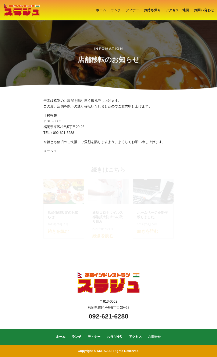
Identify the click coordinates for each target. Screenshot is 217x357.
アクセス (135, 336)
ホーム (101, 10)
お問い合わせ (204, 10)
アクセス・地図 (177, 10)
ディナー (132, 10)
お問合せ (154, 336)
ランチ (116, 10)
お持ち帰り (152, 10)
